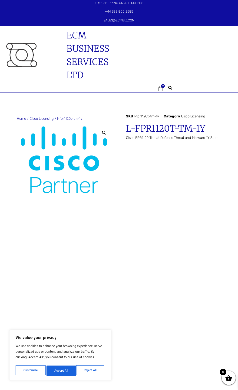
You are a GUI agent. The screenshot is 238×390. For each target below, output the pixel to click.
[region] (60, 356)
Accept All (90, 371)
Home (21, 118)
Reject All (61, 371)
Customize (30, 371)
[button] (137, 88)
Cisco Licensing (42, 118)
